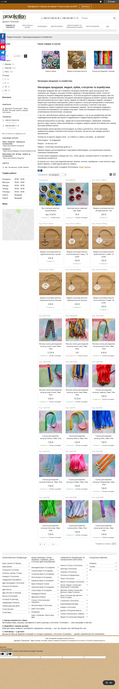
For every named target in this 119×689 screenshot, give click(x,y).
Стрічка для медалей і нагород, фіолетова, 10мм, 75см (104, 528)
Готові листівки (7, 609)
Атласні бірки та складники (41, 590)
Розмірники (35, 612)
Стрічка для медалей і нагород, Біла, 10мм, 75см (77, 527)
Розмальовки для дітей (11, 606)
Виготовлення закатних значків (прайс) (50, 209)
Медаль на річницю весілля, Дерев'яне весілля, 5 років (50, 253)
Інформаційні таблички (10, 602)
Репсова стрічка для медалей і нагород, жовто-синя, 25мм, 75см (50, 346)
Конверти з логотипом (10, 576)
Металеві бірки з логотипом (41, 605)
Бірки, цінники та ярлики (11, 563)
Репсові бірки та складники (41, 577)
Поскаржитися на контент (76, 641)
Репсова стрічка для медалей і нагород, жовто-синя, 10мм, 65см (77, 346)
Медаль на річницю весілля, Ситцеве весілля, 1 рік (103, 209)
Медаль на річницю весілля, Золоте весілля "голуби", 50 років (103, 300)
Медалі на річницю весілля (77, 71)
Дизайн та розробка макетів (70, 610)
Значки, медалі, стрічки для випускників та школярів (70, 586)
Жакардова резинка (38, 594)
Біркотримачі (7, 566)
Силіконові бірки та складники (42, 574)
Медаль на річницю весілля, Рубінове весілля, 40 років (77, 299)
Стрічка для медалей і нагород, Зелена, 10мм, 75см (50, 437)
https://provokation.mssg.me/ (13, 146)
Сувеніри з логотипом (68, 572)
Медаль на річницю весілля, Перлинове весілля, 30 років (50, 299)
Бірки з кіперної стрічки (40, 584)
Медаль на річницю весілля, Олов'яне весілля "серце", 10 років (77, 254)
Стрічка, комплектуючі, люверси (72, 614)
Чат (109, 683)
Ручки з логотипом (67, 578)
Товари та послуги (10, 26)
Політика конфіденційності (96, 641)
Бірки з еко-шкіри (38, 609)
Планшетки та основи (10, 570)
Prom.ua (71, 638)
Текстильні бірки (27, 26)
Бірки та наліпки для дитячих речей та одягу (71, 596)
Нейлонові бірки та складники (42, 587)
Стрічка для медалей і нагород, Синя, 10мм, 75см (103, 437)
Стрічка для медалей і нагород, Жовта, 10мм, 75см (77, 437)
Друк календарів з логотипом (13, 583)
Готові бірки (6, 612)
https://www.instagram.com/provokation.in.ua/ (19, 151)
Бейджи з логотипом (68, 607)
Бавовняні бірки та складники (42, 580)
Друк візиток (7, 589)
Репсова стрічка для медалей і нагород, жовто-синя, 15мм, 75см (50, 392)
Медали (87, 167)
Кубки (81, 167)
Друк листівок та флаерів (11, 593)
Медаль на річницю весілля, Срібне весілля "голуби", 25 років (103, 254)
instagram (93, 563)
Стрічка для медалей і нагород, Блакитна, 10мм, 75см (50, 481)
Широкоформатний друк (69, 604)
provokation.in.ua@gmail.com (15, 133)
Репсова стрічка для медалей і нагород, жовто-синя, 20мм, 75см (77, 392)
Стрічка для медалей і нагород (103, 71)
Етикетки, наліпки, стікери (12, 573)
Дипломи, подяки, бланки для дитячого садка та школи (71, 591)
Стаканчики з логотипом (69, 601)
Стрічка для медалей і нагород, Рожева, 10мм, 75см (77, 481)
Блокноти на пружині (10, 586)
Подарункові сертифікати (11, 580)
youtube (92, 566)
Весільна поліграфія (9, 596)
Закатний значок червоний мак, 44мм (77, 209)
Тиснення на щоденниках (69, 575)
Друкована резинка (38, 597)
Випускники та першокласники (74, 26)
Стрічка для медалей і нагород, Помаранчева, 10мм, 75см (104, 482)
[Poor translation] (9, 654)
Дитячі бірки (57, 26)
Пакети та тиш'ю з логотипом (71, 565)
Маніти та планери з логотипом (72, 582)
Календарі (42, 26)
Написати (85, 6)
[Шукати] (114, 18)
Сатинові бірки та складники (42, 571)
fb (90, 570)
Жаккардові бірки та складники (43, 567)
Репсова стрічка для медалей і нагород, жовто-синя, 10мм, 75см (103, 346)
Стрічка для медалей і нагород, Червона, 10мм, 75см (103, 391)
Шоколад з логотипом (68, 569)
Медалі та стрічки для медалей (72, 617)
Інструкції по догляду (10, 599)
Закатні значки (50, 71)
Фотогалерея (92, 26)
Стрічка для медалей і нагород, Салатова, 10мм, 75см (50, 528)
